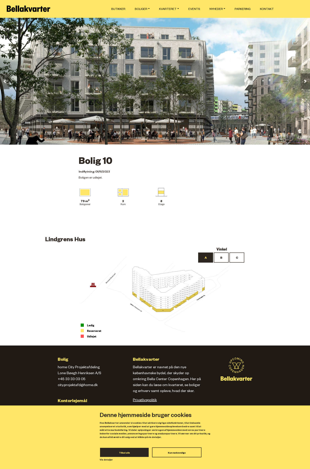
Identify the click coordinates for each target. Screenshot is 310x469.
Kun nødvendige (177, 453)
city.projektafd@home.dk (78, 385)
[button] (4, 81)
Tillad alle (124, 453)
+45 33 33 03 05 (71, 380)
